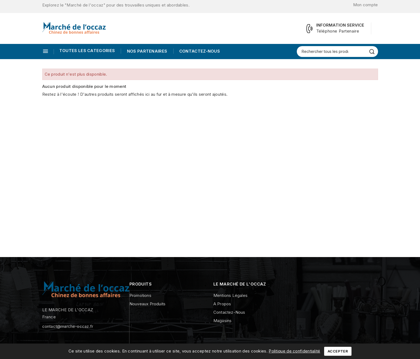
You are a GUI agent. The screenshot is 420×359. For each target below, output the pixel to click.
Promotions (140, 295)
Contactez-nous (199, 51)
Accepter (338, 351)
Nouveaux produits (147, 303)
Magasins (222, 320)
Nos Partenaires (146, 51)
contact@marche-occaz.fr (67, 326)
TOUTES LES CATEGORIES (87, 50)
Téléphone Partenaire (337, 31)
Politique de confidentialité (294, 351)
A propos (222, 303)
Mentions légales (230, 295)
